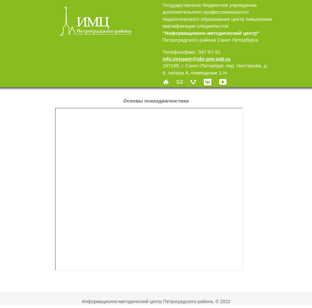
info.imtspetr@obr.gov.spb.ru (197, 59)
